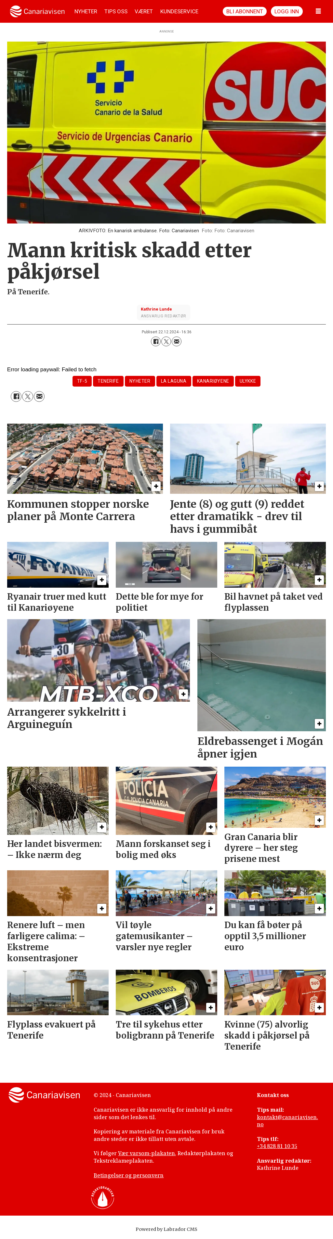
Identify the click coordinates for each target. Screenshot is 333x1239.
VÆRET (144, 11)
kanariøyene (213, 381)
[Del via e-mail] (176, 341)
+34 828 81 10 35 (277, 1146)
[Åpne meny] (318, 11)
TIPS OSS (115, 11)
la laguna (174, 381)
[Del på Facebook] (156, 341)
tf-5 (82, 381)
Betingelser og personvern (129, 1175)
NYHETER (85, 11)
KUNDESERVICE (179, 11)
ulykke (248, 381)
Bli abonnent (244, 11)
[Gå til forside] (37, 11)
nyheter (140, 381)
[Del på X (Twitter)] (166, 341)
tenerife (108, 381)
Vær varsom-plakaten (146, 1153)
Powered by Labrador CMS (166, 1229)
